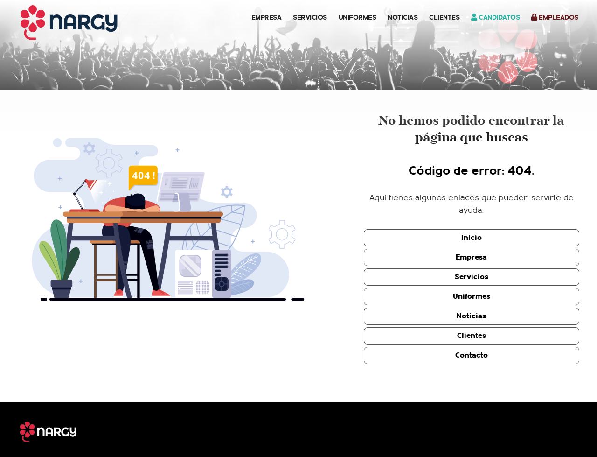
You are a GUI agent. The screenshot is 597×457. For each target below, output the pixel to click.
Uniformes (357, 17)
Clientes (444, 17)
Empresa (266, 17)
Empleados (554, 17)
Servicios (310, 17)
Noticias (402, 17)
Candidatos (495, 17)
